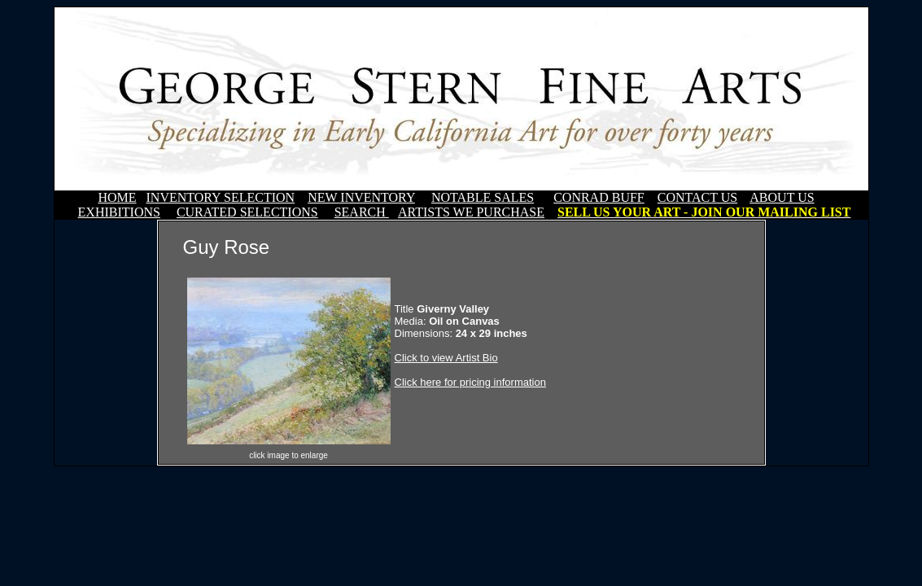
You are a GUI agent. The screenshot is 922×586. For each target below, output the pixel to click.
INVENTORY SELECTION (220, 197)
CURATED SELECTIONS (247, 212)
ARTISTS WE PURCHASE (471, 212)
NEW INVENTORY (361, 197)
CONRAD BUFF (599, 197)
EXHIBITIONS (119, 212)
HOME (117, 197)
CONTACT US (697, 197)
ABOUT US (781, 197)
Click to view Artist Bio (446, 358)
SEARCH (361, 212)
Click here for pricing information (470, 382)
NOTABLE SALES (482, 197)
